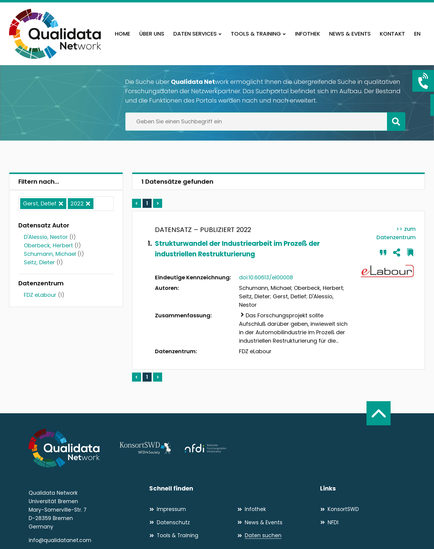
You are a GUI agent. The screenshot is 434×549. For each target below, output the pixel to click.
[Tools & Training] (258, 33)
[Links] (362, 488)
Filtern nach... (38, 181)
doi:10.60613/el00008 (266, 277)
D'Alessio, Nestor (46, 237)
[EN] (417, 33)
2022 (77, 203)
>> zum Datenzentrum (396, 233)
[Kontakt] (392, 33)
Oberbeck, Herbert (48, 245)
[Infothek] (308, 33)
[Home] (122, 33)
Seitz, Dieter (39, 262)
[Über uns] (152, 33)
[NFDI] (362, 522)
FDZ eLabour (40, 295)
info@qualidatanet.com (60, 540)
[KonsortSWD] (362, 509)
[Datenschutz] (190, 522)
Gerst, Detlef (39, 203)
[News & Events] (350, 33)
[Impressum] (190, 509)
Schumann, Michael (50, 254)
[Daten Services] (197, 33)
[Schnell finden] (234, 488)
